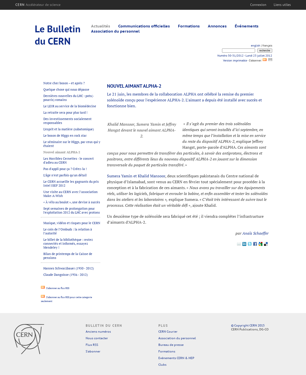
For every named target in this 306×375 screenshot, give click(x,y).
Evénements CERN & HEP (176, 358)
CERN (38, 4)
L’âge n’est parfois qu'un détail (65, 175)
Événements (247, 26)
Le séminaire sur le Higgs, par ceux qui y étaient (71, 144)
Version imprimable (234, 60)
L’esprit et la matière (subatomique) (68, 129)
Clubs (162, 364)
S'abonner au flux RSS (55, 288)
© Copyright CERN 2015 (248, 325)
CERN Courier (167, 331)
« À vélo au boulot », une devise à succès (71, 202)
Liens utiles (282, 4)
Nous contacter (97, 338)
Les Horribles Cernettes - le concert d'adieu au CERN (68, 160)
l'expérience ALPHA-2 (164, 100)
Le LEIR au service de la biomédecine (69, 106)
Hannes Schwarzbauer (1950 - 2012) (68, 268)
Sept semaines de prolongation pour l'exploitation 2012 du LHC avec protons (71, 210)
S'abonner (93, 351)
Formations (189, 26)
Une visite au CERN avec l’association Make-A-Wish (70, 194)
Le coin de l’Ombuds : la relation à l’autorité (67, 231)
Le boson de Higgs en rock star (65, 135)
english (255, 45)
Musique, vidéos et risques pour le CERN (71, 223)
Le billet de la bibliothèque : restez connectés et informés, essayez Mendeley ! (68, 243)
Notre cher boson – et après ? (64, 83)
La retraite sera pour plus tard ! (65, 112)
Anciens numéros (98, 331)
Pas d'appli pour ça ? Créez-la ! (65, 169)
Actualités (100, 26)
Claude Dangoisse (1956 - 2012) (65, 274)
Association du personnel (115, 31)
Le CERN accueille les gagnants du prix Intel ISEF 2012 (71, 183)
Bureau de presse (171, 345)
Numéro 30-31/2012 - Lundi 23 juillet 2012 (244, 55)
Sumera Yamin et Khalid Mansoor (136, 176)
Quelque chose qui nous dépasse (66, 89)
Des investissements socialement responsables (67, 121)
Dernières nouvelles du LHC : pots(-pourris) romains (68, 98)
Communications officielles (144, 26)
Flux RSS (92, 345)
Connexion (258, 4)
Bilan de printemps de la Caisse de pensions (67, 256)
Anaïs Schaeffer (255, 233)
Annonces (217, 26)
